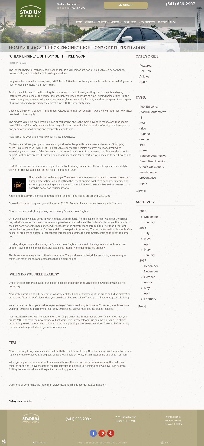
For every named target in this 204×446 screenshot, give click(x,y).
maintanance (148, 172)
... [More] (141, 190)
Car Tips (145, 71)
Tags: (141, 97)
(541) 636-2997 (78, 419)
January (149, 222)
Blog (173, 22)
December (151, 216)
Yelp (110, 433)
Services (90, 22)
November (151, 271)
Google (102, 433)
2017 (142, 260)
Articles (28, 401)
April (147, 244)
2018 (142, 227)
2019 (142, 211)
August (148, 282)
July (146, 233)
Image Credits (39, 442)
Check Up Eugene (151, 166)
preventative (147, 177)
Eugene (144, 134)
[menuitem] (79, 22)
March (148, 249)
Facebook (93, 433)
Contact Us (130, 22)
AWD (142, 123)
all (140, 117)
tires (142, 144)
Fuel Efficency (149, 106)
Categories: (148, 56)
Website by (165, 442)
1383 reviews (77, 7)
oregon (144, 139)
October (149, 277)
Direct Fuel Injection (152, 161)
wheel (143, 150)
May (147, 238)
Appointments (147, 22)
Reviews (162, 22)
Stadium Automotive (153, 112)
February (150, 299)
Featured (145, 65)
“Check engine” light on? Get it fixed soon (94, 47)
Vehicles (116, 22)
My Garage (126, 5)
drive (142, 128)
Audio (143, 82)
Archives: (145, 202)
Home (79, 22)
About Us (103, 22)
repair (143, 183)
